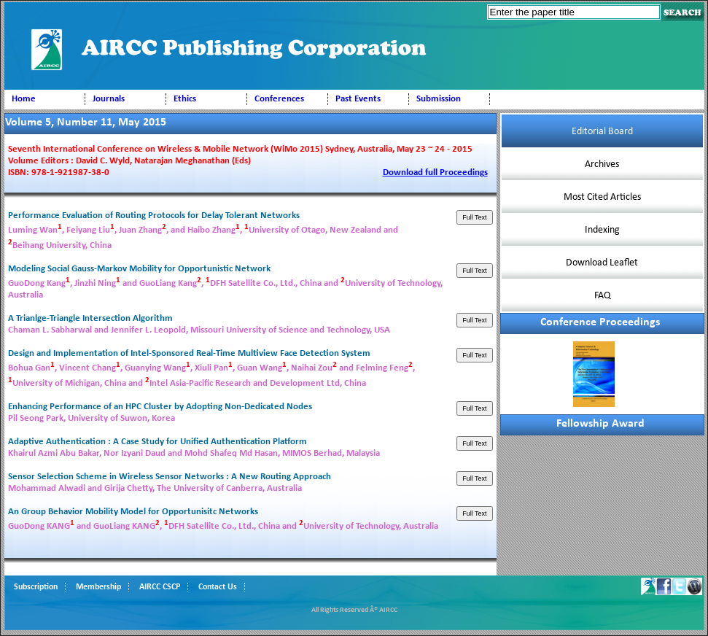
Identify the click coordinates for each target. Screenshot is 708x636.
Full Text (474, 217)
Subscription (36, 587)
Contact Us (217, 587)
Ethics (185, 99)
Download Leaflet (602, 262)
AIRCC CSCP (159, 587)
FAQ (602, 295)
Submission (438, 99)
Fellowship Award (600, 424)
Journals (109, 99)
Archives (602, 164)
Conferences (279, 99)
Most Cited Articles (602, 197)
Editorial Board (602, 131)
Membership (98, 587)
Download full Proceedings (435, 172)
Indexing (602, 230)
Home (24, 99)
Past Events (358, 99)
